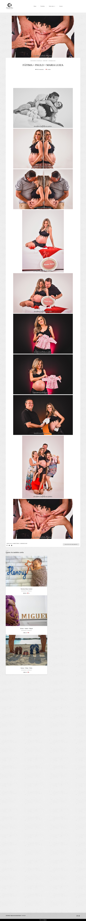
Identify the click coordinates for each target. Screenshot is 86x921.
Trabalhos (42, 6)
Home (35, 6)
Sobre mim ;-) (52, 6)
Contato (61, 6)
